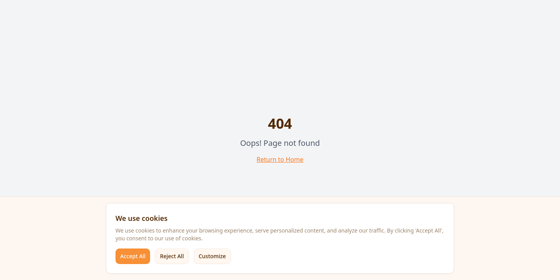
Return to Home (280, 159)
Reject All (172, 256)
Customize (212, 256)
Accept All (132, 256)
